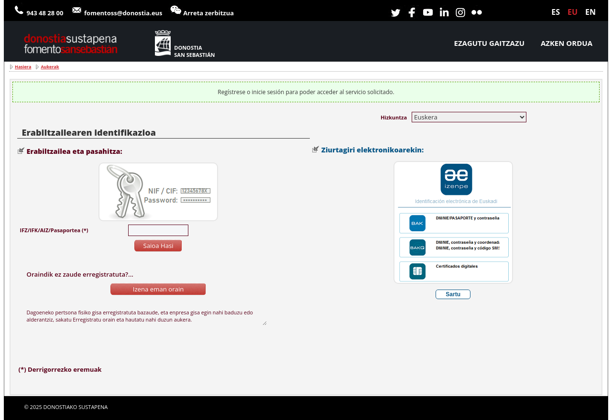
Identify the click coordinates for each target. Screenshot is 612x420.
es (555, 12)
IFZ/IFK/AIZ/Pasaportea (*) (54, 230)
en (590, 12)
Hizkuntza (394, 117)
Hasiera (23, 67)
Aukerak (50, 67)
